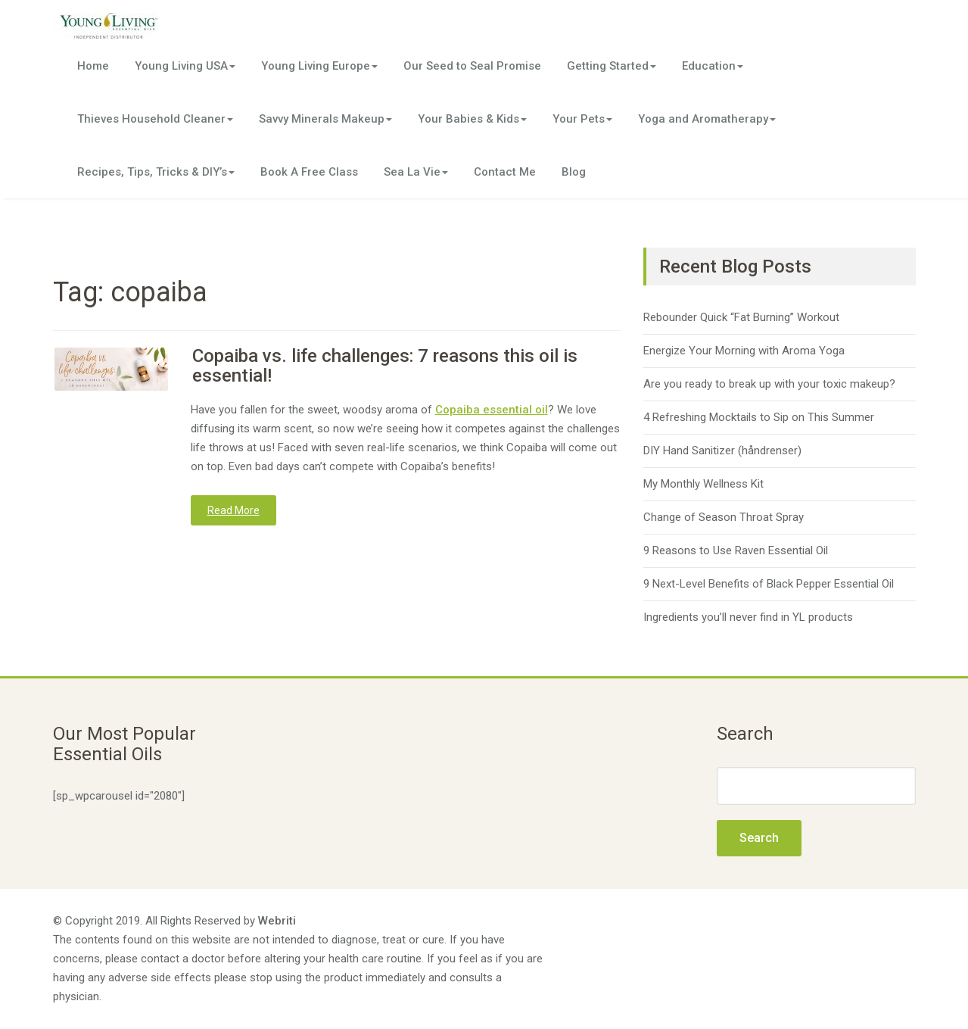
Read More (233, 510)
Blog (574, 172)
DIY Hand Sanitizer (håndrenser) (722, 450)
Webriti (277, 921)
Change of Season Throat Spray (723, 517)
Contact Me (505, 172)
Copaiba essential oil (491, 409)
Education (712, 66)
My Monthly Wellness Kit (703, 484)
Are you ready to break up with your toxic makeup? (769, 384)
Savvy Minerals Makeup (325, 119)
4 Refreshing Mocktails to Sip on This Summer (758, 417)
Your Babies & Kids (472, 119)
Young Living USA (185, 66)
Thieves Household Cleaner (155, 119)
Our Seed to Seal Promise (472, 66)
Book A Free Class (309, 172)
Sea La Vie (416, 172)
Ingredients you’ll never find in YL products (748, 617)
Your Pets (582, 119)
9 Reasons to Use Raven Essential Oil (735, 550)
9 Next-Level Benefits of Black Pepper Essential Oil (768, 584)
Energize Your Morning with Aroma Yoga (744, 350)
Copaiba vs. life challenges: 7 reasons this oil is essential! (384, 365)
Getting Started (611, 66)
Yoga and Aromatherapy (707, 119)
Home (93, 66)
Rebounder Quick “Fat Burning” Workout (741, 317)
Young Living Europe (319, 66)
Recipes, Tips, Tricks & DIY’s (156, 172)
